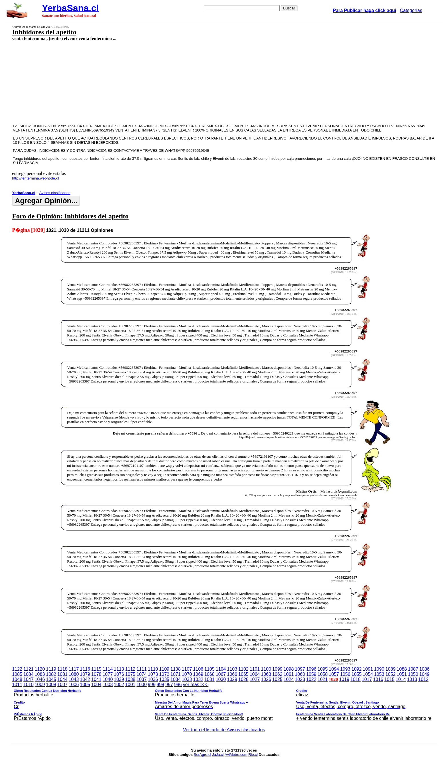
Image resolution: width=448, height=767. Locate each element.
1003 (108, 684)
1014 (401, 679)
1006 (74, 684)
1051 (402, 674)
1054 (368, 674)
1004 (96, 684)
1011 (17, 684)
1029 (232, 679)
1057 (334, 674)
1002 (119, 684)
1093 (345, 669)
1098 (288, 669)
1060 (300, 674)
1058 (322, 674)
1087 (413, 669)
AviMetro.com (236, 754)
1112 (130, 669)
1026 (266, 679)
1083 (40, 674)
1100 (266, 669)
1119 (51, 669)
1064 (255, 674)
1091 (368, 669)
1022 (311, 679)
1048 (17, 679)
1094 (334, 669)
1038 (130, 679)
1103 (232, 669)
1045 (51, 679)
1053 (379, 674)
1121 (28, 669)
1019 (344, 679)
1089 (390, 669)
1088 (402, 669)
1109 (164, 669)
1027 (255, 679)
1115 (96, 669)
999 (151, 684)
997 (169, 684)
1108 (176, 669)
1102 (243, 669)
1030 (221, 679)
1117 (74, 669)
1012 (423, 679)
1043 (74, 679)
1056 (345, 674)
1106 (198, 669)
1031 (209, 679)
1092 (356, 669)
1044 (62, 679)
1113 (119, 669)
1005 (85, 684)
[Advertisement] (175, 82)
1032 (198, 679)
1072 (164, 674)
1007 (62, 684)
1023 (300, 679)
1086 (424, 669)
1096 (311, 669)
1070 (187, 674)
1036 (153, 679)
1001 (130, 684)
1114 (108, 669)
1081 (62, 674)
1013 (412, 679)
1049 (424, 674)
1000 (142, 684)
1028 (243, 679)
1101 (255, 669)
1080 (74, 674)
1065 (243, 674)
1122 (17, 669)
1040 (108, 679)
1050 (413, 674)
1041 (96, 679)
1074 (142, 674)
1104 (221, 669)
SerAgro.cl (202, 754)
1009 (40, 684)
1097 (300, 669)
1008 (51, 684)
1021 (322, 679)
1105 (209, 669)
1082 (51, 674)
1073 (153, 674)
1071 (176, 674)
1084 (28, 674)
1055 (356, 674)
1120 (40, 669)
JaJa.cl (217, 754)
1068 (209, 674)
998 (160, 684)
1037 (142, 679)
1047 (28, 679)
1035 (164, 679)
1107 (187, 669)
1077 (108, 674)
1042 (85, 679)
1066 (232, 674)
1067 (221, 674)
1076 (119, 674)
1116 (85, 669)
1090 (379, 669)
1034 (176, 679)
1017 (367, 679)
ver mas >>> (224, 702)
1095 (322, 669)
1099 (277, 669)
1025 (277, 679)
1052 (390, 674)
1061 (288, 674)
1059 (311, 674)
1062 (277, 674)
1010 (28, 684)
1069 (198, 674)
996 (178, 684)
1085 (17, 674)
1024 (288, 679)
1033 (187, 679)
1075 (130, 674)
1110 (153, 669)
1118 (62, 669)
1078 (96, 674)
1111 (142, 669)
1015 (389, 679)
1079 (85, 674)
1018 (355, 679)
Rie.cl (253, 754)
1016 (378, 679)
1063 (266, 674)
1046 (40, 679)
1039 (119, 679)
